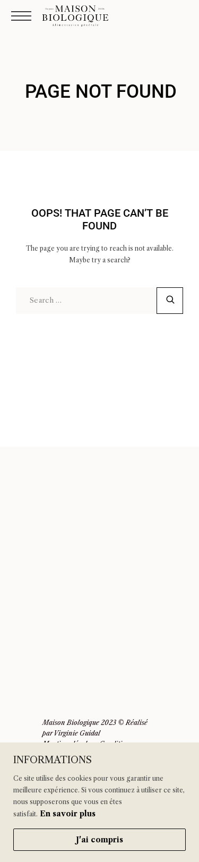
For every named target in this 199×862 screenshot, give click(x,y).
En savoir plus (68, 813)
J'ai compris (99, 839)
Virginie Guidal (77, 733)
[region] (99, 802)
